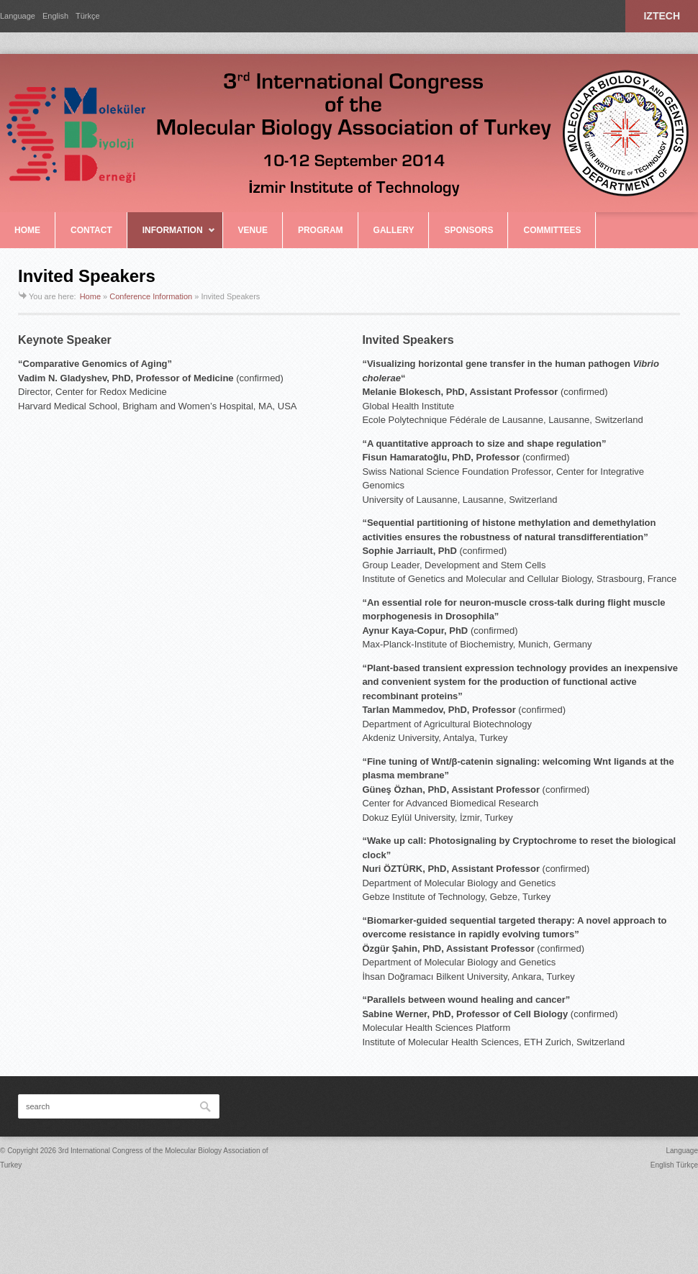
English (55, 16)
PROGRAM (320, 230)
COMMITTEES (552, 230)
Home (90, 296)
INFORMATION (171, 236)
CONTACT (91, 230)
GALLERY (393, 230)
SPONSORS (468, 230)
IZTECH (661, 16)
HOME (27, 230)
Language (17, 16)
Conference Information (150, 296)
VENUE (253, 230)
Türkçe (88, 16)
